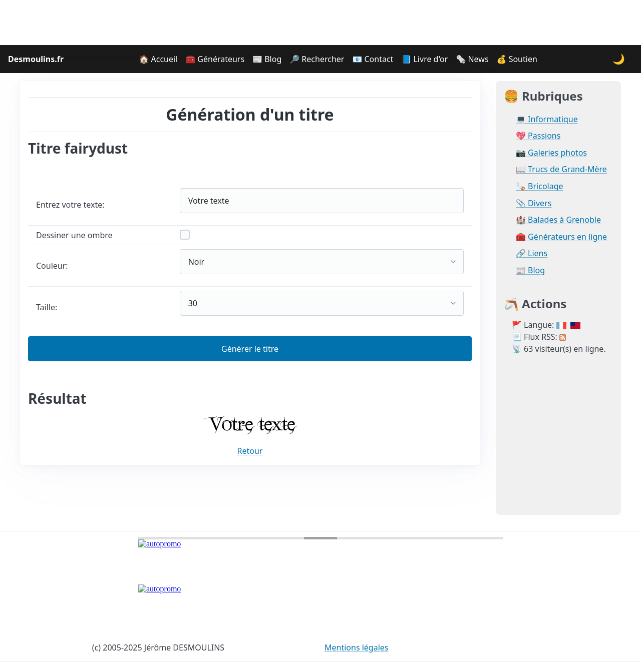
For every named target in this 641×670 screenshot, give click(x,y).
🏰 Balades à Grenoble (558, 220)
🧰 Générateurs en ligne (561, 237)
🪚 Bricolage (539, 186)
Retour (250, 450)
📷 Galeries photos (551, 153)
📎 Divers (533, 203)
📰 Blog (266, 59)
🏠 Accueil (158, 59)
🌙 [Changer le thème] (618, 59)
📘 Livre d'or (424, 59)
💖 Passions (538, 136)
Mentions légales (357, 647)
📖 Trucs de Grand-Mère (561, 169)
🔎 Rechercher (316, 59)
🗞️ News (472, 59)
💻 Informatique (547, 119)
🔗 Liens (531, 253)
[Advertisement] (320, 22)
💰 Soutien (517, 59)
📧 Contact (372, 59)
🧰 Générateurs (214, 59)
